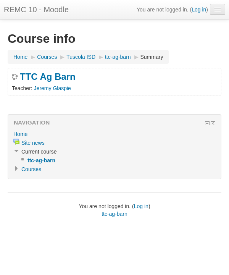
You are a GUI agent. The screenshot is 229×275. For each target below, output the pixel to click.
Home (20, 57)
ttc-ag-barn (118, 57)
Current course (39, 152)
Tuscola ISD (80, 57)
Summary (151, 57)
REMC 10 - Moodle (36, 9)
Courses (47, 57)
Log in (199, 9)
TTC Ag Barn (48, 76)
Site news (33, 143)
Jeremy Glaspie (52, 88)
